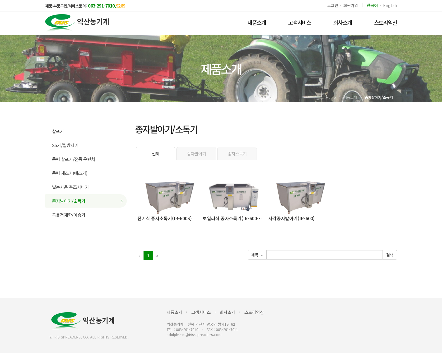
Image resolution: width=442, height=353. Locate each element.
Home (331, 97)
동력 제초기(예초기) (69, 173)
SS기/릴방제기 (65, 145)
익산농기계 (83, 321)
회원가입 (350, 5)
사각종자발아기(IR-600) (291, 218)
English (390, 5)
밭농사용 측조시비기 (70, 187)
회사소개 (342, 22)
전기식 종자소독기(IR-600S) (164, 218)
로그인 (332, 5)
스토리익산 (385, 22)
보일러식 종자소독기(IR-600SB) (234, 218)
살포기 (58, 131)
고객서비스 (299, 22)
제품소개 (256, 22)
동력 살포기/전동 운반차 (73, 159)
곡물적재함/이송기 (68, 215)
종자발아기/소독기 (68, 201)
